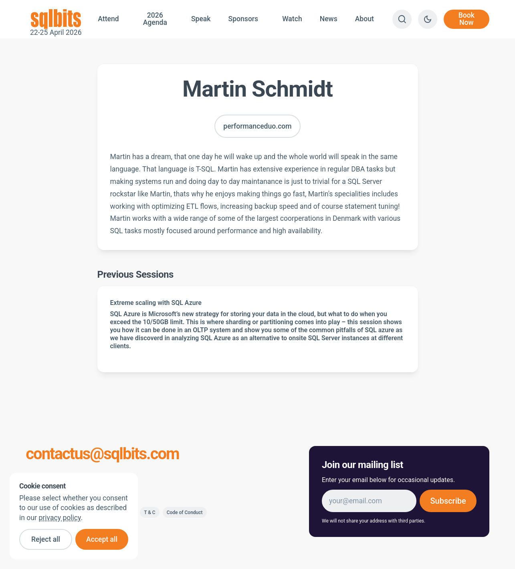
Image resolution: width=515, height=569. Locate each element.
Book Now (466, 18)
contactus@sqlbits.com (102, 454)
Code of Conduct (185, 512)
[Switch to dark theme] (427, 19)
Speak (201, 19)
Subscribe (448, 501)
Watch (292, 19)
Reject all (45, 539)
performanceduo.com (257, 126)
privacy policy (59, 518)
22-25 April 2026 (56, 19)
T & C (150, 512)
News (328, 19)
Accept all (101, 539)
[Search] (402, 19)
